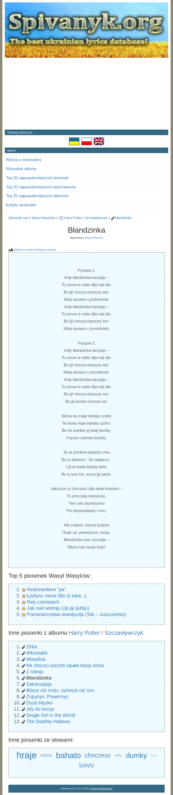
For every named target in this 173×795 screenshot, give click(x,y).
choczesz (97, 755)
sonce (46, 755)
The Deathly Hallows (48, 721)
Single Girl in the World (50, 715)
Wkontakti (36, 653)
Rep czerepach (43, 602)
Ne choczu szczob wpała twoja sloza (65, 665)
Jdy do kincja (40, 709)
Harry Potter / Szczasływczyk (85, 218)
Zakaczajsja (39, 684)
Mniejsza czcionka (46, 249)
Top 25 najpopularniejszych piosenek (37, 178)
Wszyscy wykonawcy (24, 160)
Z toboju (35, 671)
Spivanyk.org (18, 218)
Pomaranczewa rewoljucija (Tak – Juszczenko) (76, 614)
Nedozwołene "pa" (46, 589)
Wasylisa (35, 659)
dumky (136, 755)
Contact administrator (101, 788)
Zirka (31, 646)
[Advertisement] (86, 93)
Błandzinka (123, 218)
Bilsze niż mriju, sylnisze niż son (60, 690)
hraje (27, 755)
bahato (68, 755)
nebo (118, 755)
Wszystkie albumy (21, 169)
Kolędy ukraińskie (21, 205)
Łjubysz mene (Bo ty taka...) (56, 595)
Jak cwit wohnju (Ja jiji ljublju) (58, 608)
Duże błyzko (39, 702)
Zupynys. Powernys (47, 696)
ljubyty (86, 765)
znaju (153, 755)
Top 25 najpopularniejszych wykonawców (41, 187)
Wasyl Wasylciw (43, 218)
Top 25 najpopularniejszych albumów (37, 196)
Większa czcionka (24, 249)
